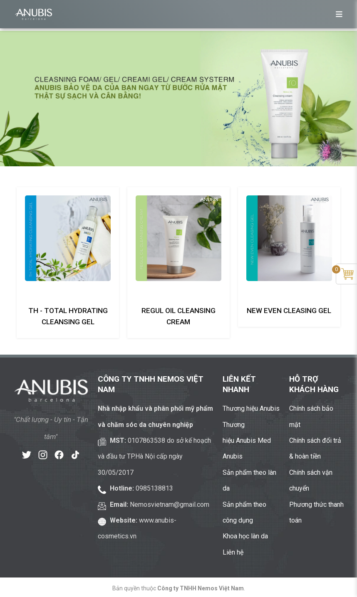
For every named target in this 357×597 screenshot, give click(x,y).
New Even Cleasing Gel (289, 310)
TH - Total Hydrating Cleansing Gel (68, 316)
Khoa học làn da (245, 536)
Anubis (233, 456)
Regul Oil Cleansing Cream (178, 316)
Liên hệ (233, 552)
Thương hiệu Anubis (251, 408)
